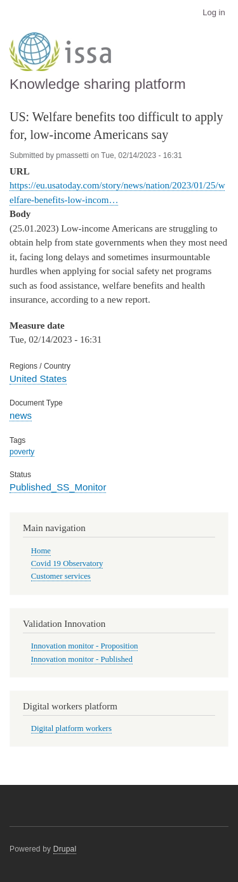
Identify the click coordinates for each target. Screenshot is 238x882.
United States (38, 378)
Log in (213, 12)
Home (41, 550)
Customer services (61, 576)
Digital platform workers (71, 728)
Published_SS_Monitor (58, 487)
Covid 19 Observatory (67, 563)
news (21, 415)
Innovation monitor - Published (82, 659)
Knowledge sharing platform (98, 84)
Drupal (65, 849)
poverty (22, 451)
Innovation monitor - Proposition (84, 646)
